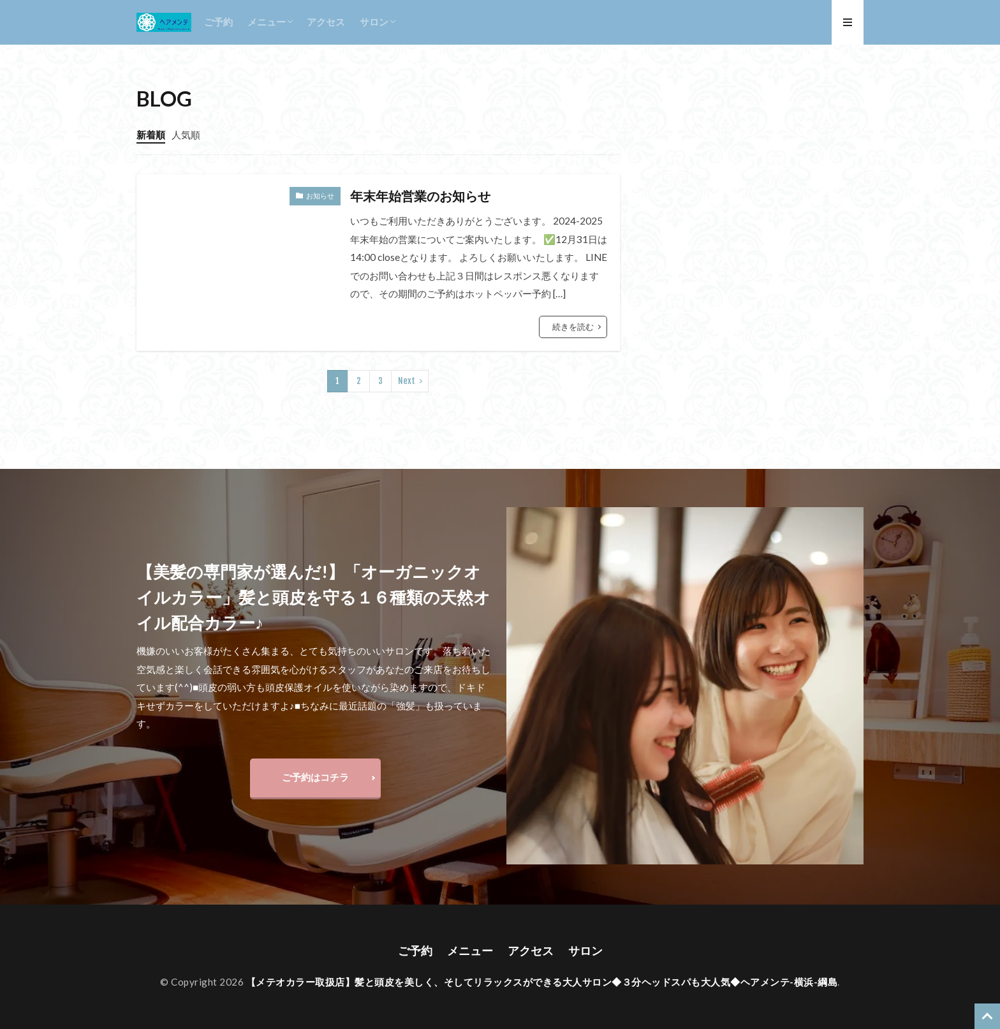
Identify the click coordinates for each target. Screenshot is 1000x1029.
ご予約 (218, 21)
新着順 (150, 134)
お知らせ (320, 195)
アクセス (326, 21)
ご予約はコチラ (315, 777)
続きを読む (573, 327)
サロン (374, 21)
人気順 (186, 134)
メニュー (266, 21)
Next (406, 381)
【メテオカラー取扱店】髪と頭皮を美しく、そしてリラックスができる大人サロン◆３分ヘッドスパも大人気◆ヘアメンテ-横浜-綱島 (542, 982)
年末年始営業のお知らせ (420, 196)
